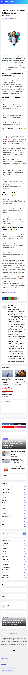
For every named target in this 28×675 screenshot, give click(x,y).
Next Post (24, 416)
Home (3, 7)
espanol (14, 497)
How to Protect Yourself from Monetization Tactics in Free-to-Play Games (20, 380)
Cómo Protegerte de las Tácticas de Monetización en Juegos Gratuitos (18, 453)
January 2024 (14, 562)
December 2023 (14, 564)
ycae (13, 293)
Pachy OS (10, 305)
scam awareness (14, 516)
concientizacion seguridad (14, 487)
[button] (1, 2)
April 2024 (14, 554)
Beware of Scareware (7, 394)
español (14, 500)
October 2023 (14, 570)
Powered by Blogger (7, 584)
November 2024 (14, 540)
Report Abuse (6, 590)
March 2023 (14, 575)
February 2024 (14, 559)
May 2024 (14, 551)
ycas (14, 524)
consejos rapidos (14, 489)
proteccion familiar (14, 511)
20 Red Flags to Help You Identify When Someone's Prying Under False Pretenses (13, 443)
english (7, 7)
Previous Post (4, 416)
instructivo (14, 508)
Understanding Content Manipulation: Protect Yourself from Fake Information (7, 380)
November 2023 (14, 567)
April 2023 (14, 572)
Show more (8, 607)
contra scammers (14, 492)
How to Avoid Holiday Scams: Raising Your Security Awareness (18, 467)
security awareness (6, 293)
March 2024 (14, 556)
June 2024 (14, 548)
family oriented (12, 292)
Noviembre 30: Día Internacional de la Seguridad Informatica (13, 621)
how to (14, 505)
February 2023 (14, 578)
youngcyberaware (19, 293)
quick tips (14, 513)
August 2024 (14, 543)
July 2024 (14, 546)
